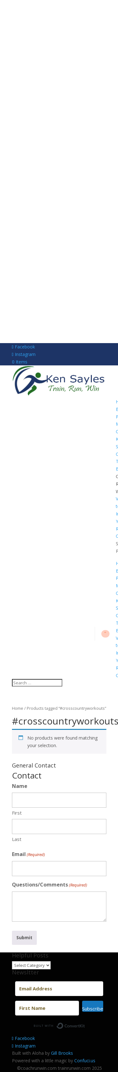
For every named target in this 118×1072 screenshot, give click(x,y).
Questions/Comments (49, 885)
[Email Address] (59, 988)
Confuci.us (84, 1061)
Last (16, 839)
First (17, 813)
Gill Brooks (62, 1053)
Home (17, 708)
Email (28, 855)
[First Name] (47, 1008)
